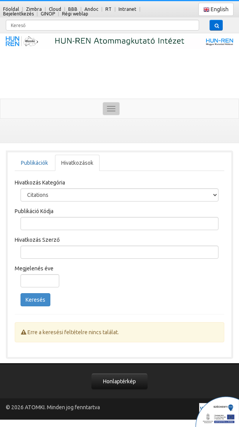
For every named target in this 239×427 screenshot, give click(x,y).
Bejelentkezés (18, 13)
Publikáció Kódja (34, 211)
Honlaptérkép (119, 381)
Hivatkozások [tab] (77, 163)
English (216, 9)
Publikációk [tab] (34, 163)
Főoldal (11, 9)
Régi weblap (75, 13)
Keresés (35, 300)
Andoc (91, 9)
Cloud (55, 9)
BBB (72, 9)
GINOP (48, 13)
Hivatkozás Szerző (37, 240)
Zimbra (34, 9)
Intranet (127, 9)
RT (108, 9)
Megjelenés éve (34, 268)
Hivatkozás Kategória (40, 182)
